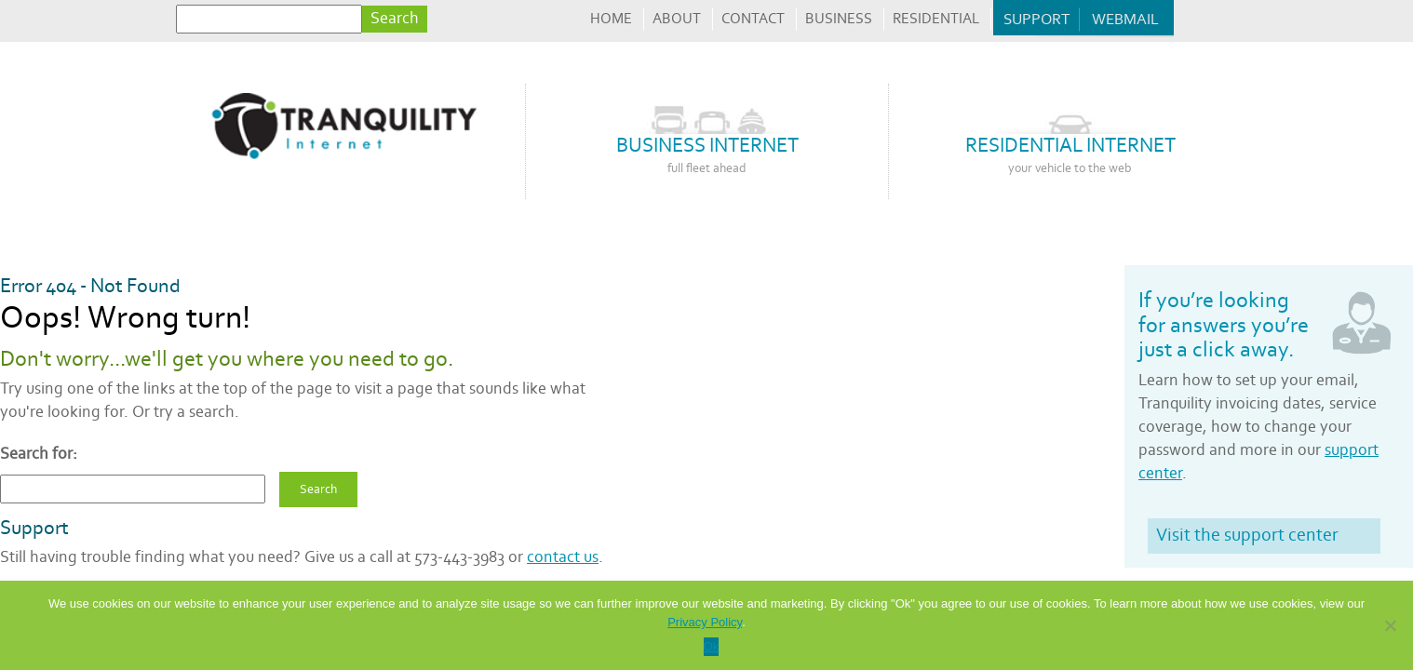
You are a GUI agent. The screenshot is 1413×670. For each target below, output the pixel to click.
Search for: (38, 454)
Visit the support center (1247, 535)
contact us (563, 557)
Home (611, 18)
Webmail (1125, 19)
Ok (712, 646)
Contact (753, 18)
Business (838, 18)
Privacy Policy (704, 622)
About (677, 18)
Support (1036, 19)
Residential (936, 18)
